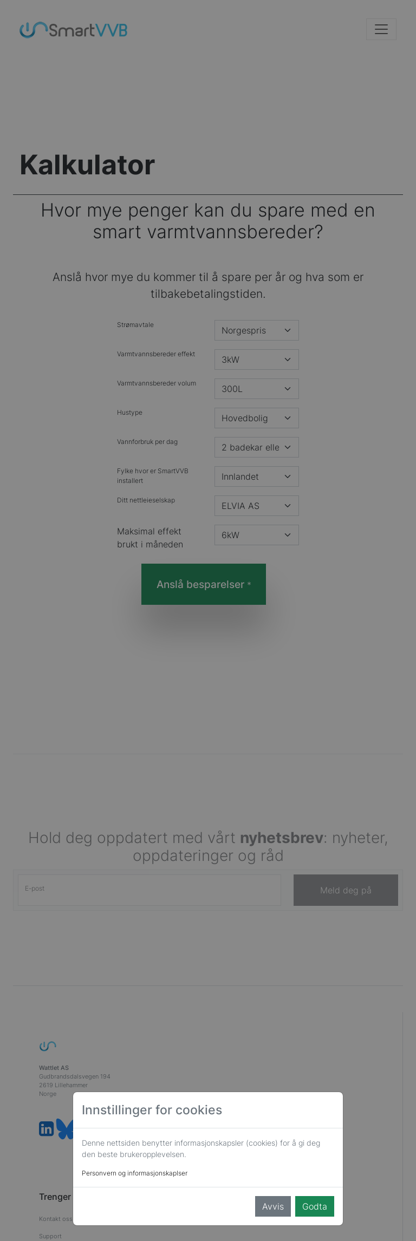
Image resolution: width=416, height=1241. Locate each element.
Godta (314, 1206)
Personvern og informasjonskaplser (134, 1173)
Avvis (273, 1206)
